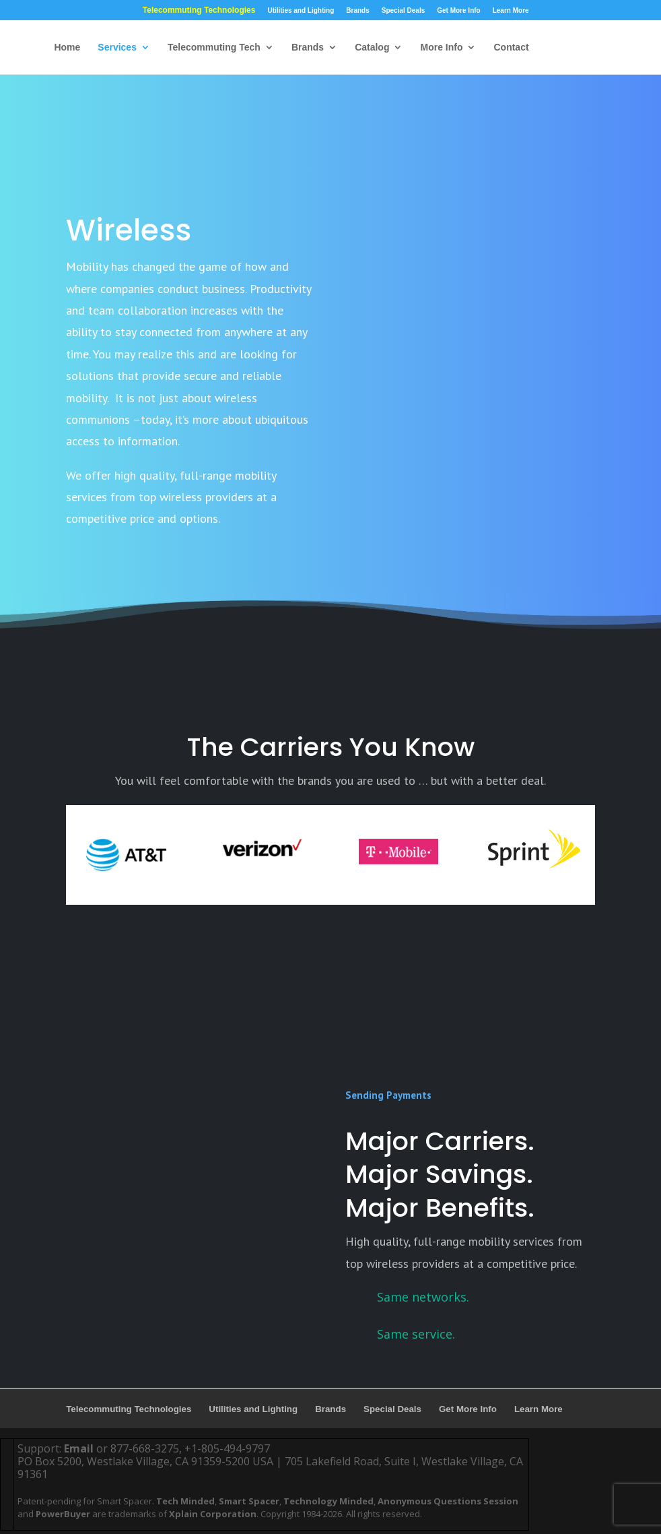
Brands (357, 10)
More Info (441, 47)
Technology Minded (328, 1501)
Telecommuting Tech (214, 47)
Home (67, 47)
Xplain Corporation (212, 1514)
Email (79, 1448)
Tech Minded (185, 1501)
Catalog (372, 47)
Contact (510, 47)
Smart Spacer (249, 1501)
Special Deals (403, 10)
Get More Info (458, 10)
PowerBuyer (63, 1514)
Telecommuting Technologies (199, 10)
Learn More (511, 10)
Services (117, 47)
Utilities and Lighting (300, 10)
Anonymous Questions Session (448, 1501)
